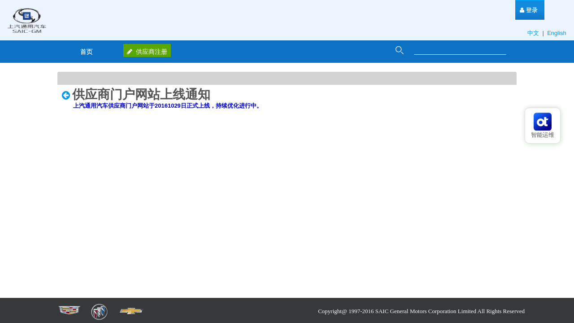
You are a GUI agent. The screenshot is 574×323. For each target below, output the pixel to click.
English (557, 33)
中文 (534, 33)
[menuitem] (528, 10)
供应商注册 (147, 51)
